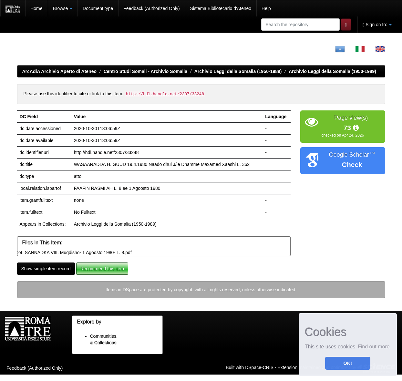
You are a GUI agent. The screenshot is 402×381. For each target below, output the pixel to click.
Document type (98, 8)
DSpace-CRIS (259, 367)
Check (352, 164)
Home (36, 8)
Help (266, 8)
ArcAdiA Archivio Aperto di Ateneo (59, 71)
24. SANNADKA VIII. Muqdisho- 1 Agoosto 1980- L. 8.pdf (74, 252)
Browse (63, 8)
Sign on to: (377, 24)
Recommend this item (102, 268)
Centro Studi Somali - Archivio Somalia (145, 71)
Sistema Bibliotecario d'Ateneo (220, 8)
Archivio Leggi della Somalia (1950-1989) (238, 71)
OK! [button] (348, 363)
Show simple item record (46, 268)
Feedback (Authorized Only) (151, 8)
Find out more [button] (374, 346)
